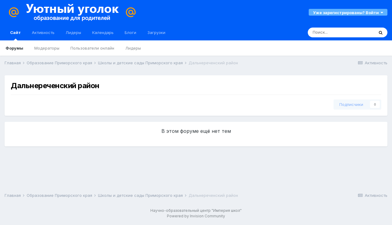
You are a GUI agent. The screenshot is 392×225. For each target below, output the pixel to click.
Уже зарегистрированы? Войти (348, 12)
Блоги (130, 32)
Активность (43, 32)
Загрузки (156, 32)
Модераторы (46, 48)
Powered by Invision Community (196, 216)
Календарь (103, 32)
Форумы (14, 48)
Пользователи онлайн (92, 48)
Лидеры (133, 48)
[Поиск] (341, 32)
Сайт (15, 35)
